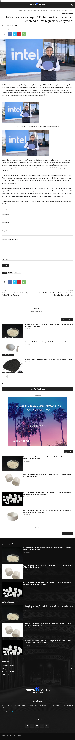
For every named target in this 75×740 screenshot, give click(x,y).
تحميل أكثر (37, 527)
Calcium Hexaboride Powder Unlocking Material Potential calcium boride (48, 359)
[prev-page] (3, 376)
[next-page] (6, 376)
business (10, 272)
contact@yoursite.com (14, 712)
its (19, 272)
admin (16, 25)
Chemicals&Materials (24, 10)
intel (16, 272)
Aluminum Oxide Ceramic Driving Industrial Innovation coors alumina (47, 342)
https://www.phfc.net (36, 311)
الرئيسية (14, 10)
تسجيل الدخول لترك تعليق (37, 389)
